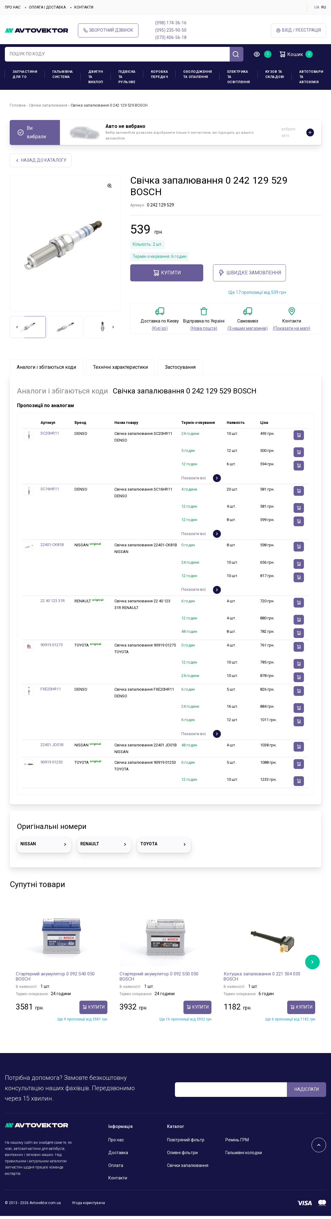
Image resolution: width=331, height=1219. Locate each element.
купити (166, 273)
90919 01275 (51, 645)
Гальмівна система (62, 74)
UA (316, 7)
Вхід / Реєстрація (298, 30)
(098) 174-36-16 (170, 22)
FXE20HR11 (50, 689)
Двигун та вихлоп (95, 77)
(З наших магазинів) (248, 328)
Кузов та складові (274, 74)
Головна (18, 105)
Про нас (12, 7)
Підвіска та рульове (127, 77)
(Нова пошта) (203, 328)
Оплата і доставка (47, 7)
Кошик (291, 54)
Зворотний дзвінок (108, 30)
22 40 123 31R (52, 600)
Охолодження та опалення (197, 74)
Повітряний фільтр (185, 1139)
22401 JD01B (52, 744)
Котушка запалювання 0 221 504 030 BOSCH (262, 976)
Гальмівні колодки (243, 1152)
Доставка (118, 1152)
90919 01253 (51, 762)
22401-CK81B (52, 544)
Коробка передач (159, 74)
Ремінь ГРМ (237, 1139)
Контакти (83, 7)
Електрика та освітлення (238, 77)
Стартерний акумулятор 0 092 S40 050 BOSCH (55, 976)
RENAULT (104, 844)
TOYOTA (164, 844)
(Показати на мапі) (291, 328)
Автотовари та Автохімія (311, 77)
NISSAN (44, 844)
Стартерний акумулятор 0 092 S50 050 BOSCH (159, 976)
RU (323, 7)
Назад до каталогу (40, 160)
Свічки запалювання (48, 105)
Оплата (115, 1165)
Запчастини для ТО (24, 74)
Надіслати (306, 1089)
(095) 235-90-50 (170, 30)
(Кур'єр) (160, 328)
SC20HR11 (49, 433)
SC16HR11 (49, 489)
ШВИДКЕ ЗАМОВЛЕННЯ (249, 273)
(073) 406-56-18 (170, 37)
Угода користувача (88, 1203)
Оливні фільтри (182, 1152)
